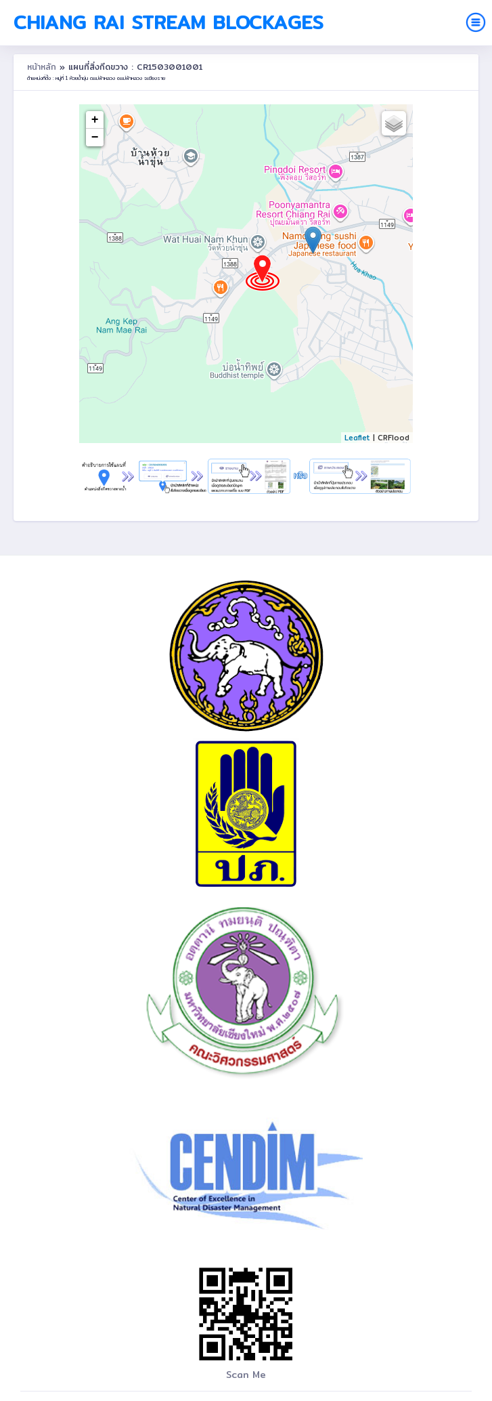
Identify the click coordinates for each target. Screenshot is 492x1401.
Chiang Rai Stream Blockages (168, 22)
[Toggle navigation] (476, 22)
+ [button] (95, 120)
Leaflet (357, 438)
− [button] (95, 137)
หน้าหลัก (43, 66)
